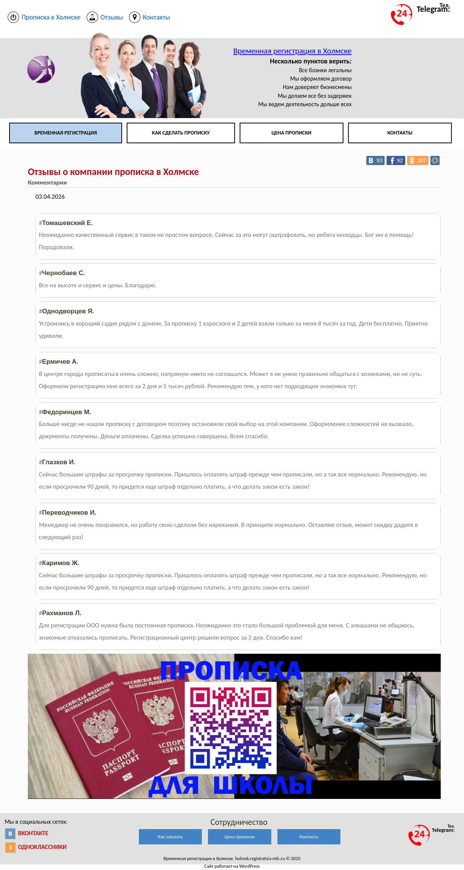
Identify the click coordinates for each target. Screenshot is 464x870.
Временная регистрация (65, 133)
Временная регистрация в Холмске (292, 51)
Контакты (399, 133)
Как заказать (170, 836)
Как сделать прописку (181, 133)
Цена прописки (292, 133)
